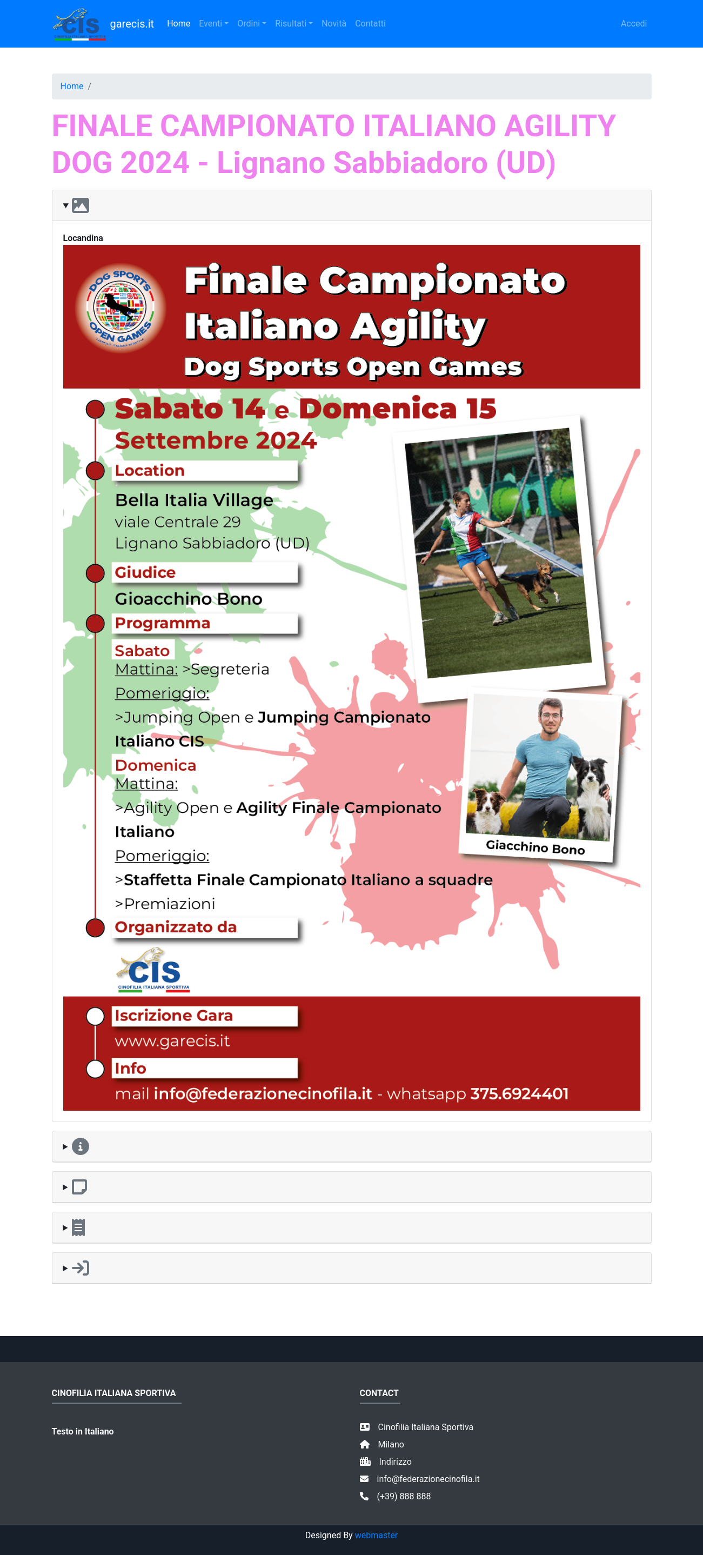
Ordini (248, 23)
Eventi (210, 23)
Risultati (290, 23)
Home (178, 23)
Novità (334, 23)
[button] (351, 205)
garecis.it (103, 24)
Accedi (634, 23)
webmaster (376, 1535)
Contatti (370, 23)
